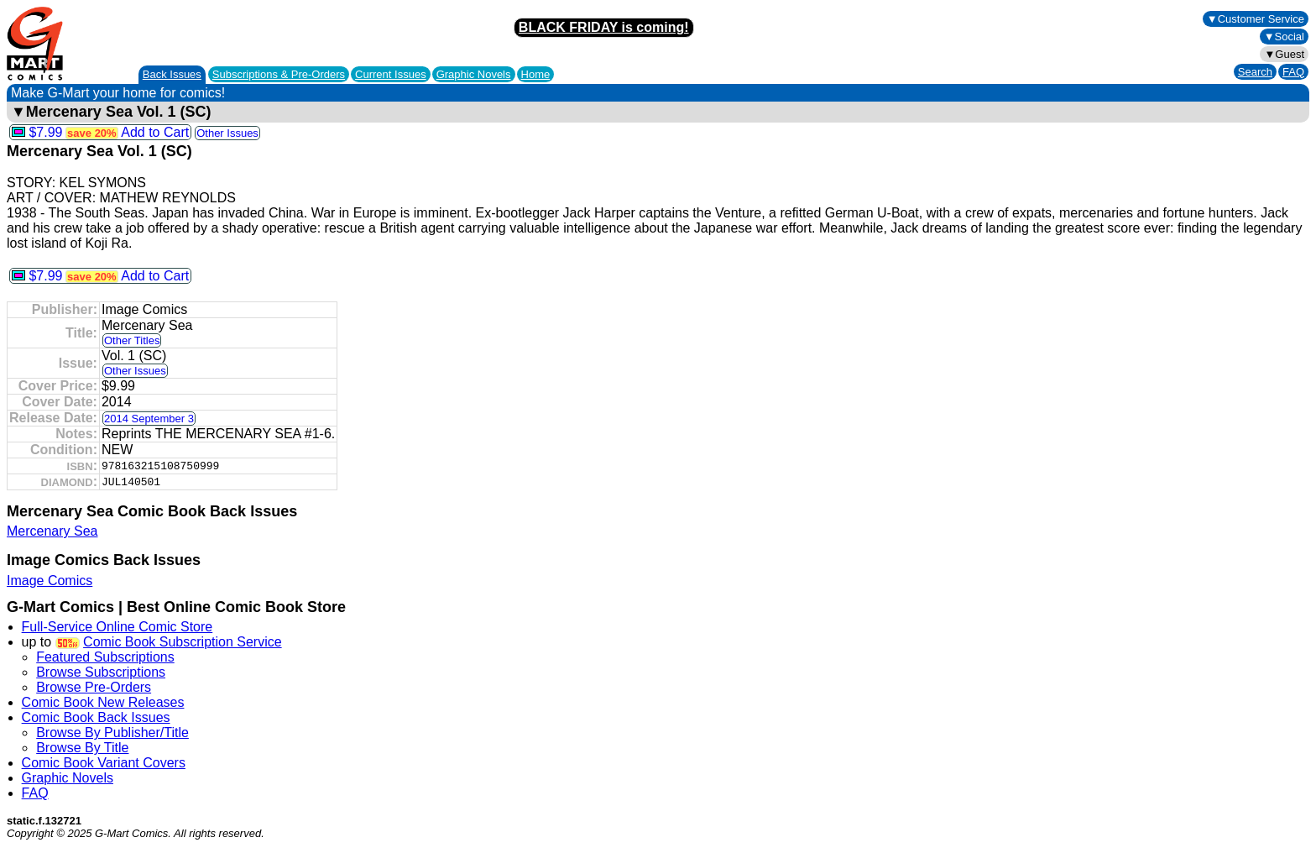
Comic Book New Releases (103, 702)
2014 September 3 (149, 418)
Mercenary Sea (52, 531)
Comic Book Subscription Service (182, 642)
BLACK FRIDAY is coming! (604, 27)
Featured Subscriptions (105, 657)
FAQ (1293, 71)
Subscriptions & (278, 74)
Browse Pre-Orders (93, 687)
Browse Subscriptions (100, 672)
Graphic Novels (473, 74)
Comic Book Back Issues (96, 717)
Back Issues (172, 74)
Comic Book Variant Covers (103, 763)
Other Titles (131, 340)
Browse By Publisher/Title (112, 732)
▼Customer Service (1255, 19)
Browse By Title (82, 747)
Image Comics (49, 580)
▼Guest (1284, 54)
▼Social (1284, 36)
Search (1255, 71)
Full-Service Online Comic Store (117, 627)
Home (536, 74)
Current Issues (390, 74)
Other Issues (227, 133)
